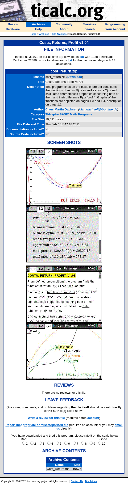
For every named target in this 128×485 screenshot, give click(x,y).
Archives (44, 34)
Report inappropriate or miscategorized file (36, 425)
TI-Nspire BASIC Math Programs (68, 114)
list (81, 57)
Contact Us (77, 481)
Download (74, 77)
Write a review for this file (46, 418)
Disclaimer (91, 481)
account (93, 418)
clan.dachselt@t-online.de (98, 109)
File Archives (59, 34)
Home (33, 34)
